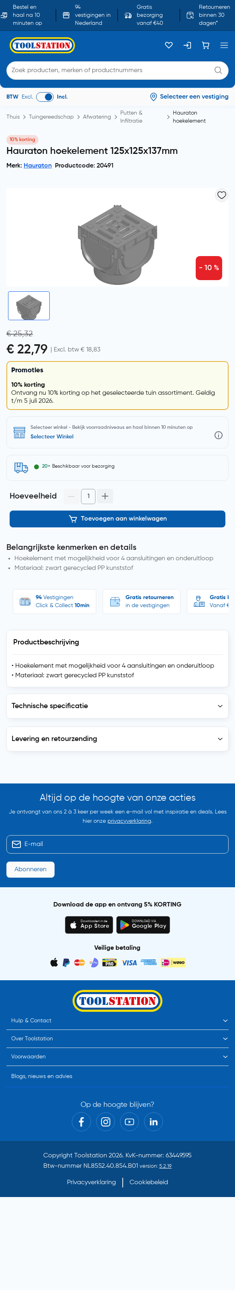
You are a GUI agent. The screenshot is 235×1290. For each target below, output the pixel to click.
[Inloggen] (187, 45)
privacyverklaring (129, 821)
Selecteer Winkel (51, 437)
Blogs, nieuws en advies (41, 1076)
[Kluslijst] (168, 45)
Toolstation (90, 1156)
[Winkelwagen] (205, 45)
